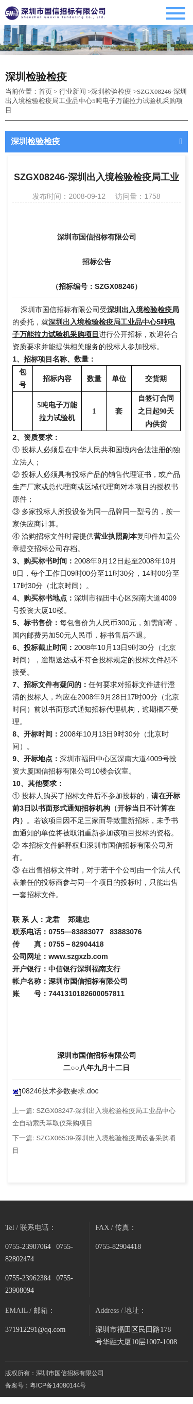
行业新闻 (72, 91)
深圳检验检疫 (111, 91)
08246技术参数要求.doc (60, 1091)
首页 (45, 91)
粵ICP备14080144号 (58, 1385)
